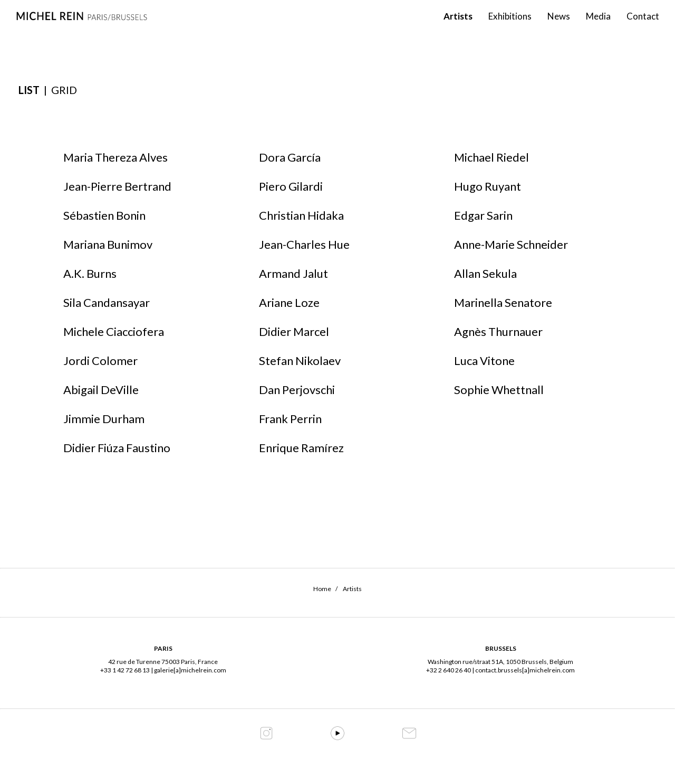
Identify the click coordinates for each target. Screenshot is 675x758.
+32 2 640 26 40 (448, 670)
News (558, 26)
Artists (457, 26)
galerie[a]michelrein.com (190, 670)
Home (322, 589)
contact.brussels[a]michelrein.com (525, 670)
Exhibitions (510, 26)
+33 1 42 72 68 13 (125, 670)
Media (598, 26)
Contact (642, 26)
